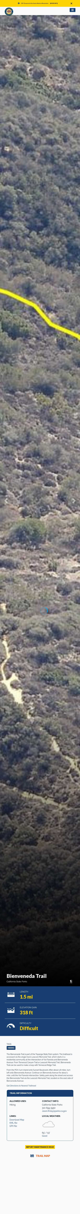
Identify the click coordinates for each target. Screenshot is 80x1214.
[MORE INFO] (54, 3)
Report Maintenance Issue (40, 1147)
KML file (13, 1123)
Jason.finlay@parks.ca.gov (54, 1111)
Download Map (17, 1120)
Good (44, 1136)
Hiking (11, 1048)
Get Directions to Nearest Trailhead (21, 1086)
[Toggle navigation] (72, 10)
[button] (6, 500)
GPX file (13, 1126)
